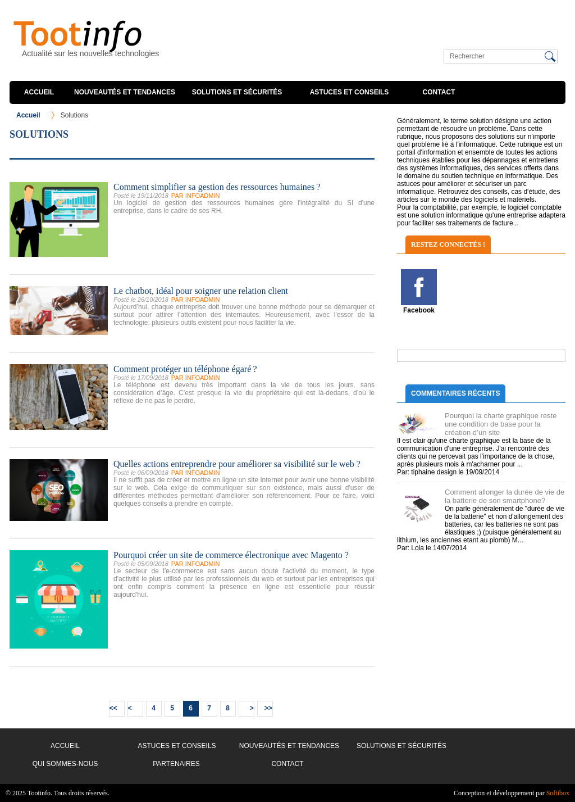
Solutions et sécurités (237, 92)
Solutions (74, 115)
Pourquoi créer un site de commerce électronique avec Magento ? (231, 555)
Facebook (419, 310)
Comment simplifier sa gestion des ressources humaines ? (216, 187)
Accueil (39, 92)
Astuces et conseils (349, 92)
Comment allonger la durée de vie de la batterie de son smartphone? (504, 496)
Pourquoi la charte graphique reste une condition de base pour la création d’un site (500, 424)
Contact (439, 92)
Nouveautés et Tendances (124, 92)
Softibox (557, 793)
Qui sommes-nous (65, 764)
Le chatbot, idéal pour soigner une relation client (200, 291)
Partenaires (176, 764)
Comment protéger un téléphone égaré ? (185, 369)
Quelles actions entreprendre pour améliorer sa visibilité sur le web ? (236, 464)
